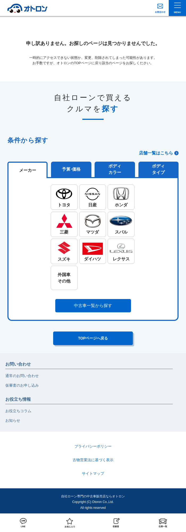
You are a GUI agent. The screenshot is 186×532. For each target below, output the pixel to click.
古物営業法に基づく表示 (93, 460)
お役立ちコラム (18, 411)
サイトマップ (93, 473)
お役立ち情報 (18, 399)
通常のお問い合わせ (22, 376)
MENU (177, 12)
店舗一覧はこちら (156, 153)
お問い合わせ (18, 364)
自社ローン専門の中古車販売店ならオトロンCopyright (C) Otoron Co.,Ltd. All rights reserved (93, 502)
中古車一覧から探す (93, 305)
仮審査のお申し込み (22, 385)
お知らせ (12, 420)
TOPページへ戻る (93, 338)
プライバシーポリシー (93, 446)
